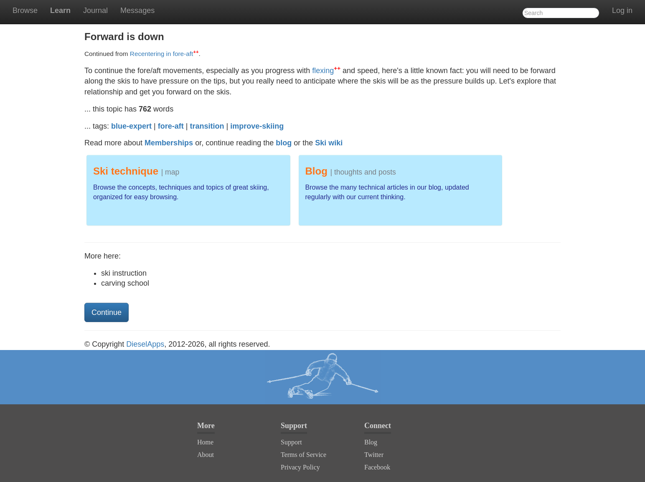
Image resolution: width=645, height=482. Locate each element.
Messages (137, 10)
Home (205, 442)
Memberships (169, 143)
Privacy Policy (300, 467)
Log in (622, 10)
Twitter (373, 454)
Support (291, 442)
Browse (25, 10)
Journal (95, 10)
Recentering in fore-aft (164, 53)
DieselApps (145, 344)
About (205, 454)
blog (284, 143)
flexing (326, 70)
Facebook (377, 467)
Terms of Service (303, 454)
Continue (106, 312)
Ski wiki (329, 143)
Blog (370, 442)
